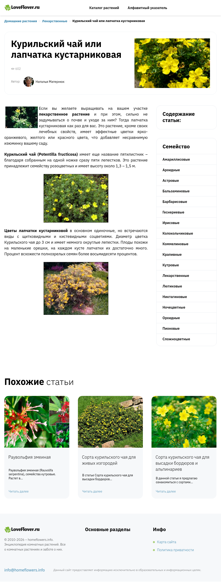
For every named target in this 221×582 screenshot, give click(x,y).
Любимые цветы (22, 8)
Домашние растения (20, 21)
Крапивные (172, 254)
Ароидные (171, 170)
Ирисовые (171, 223)
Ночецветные (174, 307)
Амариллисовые (176, 159)
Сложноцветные (176, 339)
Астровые (171, 180)
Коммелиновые (175, 244)
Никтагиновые (175, 297)
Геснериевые (173, 212)
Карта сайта (166, 542)
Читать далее (19, 491)
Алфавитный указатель (147, 8)
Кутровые (171, 265)
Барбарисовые (175, 201)
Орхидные (171, 318)
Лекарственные (54, 21)
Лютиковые (172, 286)
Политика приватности (175, 550)
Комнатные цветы (22, 530)
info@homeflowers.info (24, 570)
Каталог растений (104, 8)
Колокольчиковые (178, 233)
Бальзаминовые (176, 191)
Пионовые (171, 328)
